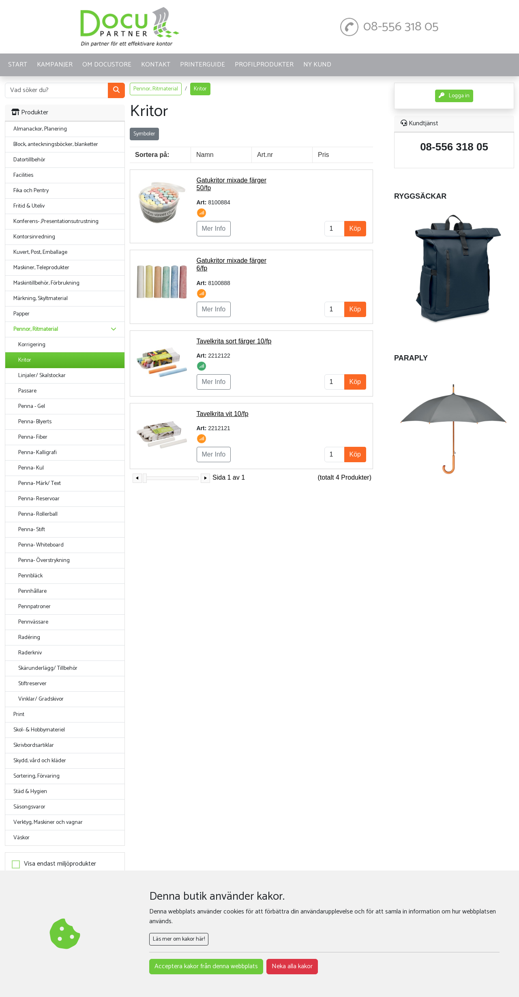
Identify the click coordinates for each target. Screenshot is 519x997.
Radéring (29, 637)
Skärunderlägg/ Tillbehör (47, 668)
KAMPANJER (55, 64)
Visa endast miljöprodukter (60, 864)
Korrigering (31, 344)
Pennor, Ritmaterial (155, 89)
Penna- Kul (31, 468)
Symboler (144, 134)
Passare (27, 391)
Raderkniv (30, 653)
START (17, 64)
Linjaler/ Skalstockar (42, 375)
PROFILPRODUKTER (264, 64)
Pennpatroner (34, 606)
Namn (205, 154)
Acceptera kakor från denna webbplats (206, 966)
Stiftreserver (32, 683)
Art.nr (265, 154)
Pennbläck (30, 576)
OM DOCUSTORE (106, 64)
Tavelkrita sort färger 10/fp (234, 341)
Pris (323, 154)
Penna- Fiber (32, 437)
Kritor (24, 360)
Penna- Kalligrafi (37, 452)
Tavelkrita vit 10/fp (223, 413)
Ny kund (317, 64)
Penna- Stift (31, 529)
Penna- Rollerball (38, 514)
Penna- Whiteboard (41, 545)
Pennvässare (33, 622)
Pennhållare (32, 591)
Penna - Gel (31, 406)
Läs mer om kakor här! (179, 939)
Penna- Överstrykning (44, 560)
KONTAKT (155, 64)
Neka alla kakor (292, 966)
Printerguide (202, 64)
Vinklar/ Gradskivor (41, 699)
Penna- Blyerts (34, 422)
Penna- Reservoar (39, 499)
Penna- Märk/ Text (39, 483)
